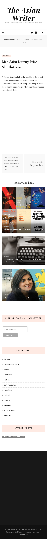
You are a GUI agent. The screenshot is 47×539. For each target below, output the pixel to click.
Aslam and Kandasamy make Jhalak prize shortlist (23, 229)
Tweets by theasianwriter (13, 436)
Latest (7, 395)
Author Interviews (12, 364)
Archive (7, 359)
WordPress (23, 534)
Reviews (7, 405)
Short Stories (10, 410)
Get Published (10, 385)
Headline (8, 390)
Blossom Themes (24, 532)
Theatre (7, 415)
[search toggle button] (43, 33)
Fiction (7, 379)
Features (8, 374)
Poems (7, 400)
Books (6, 56)
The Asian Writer (23, 14)
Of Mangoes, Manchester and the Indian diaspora (23, 298)
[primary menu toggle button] (3, 32)
